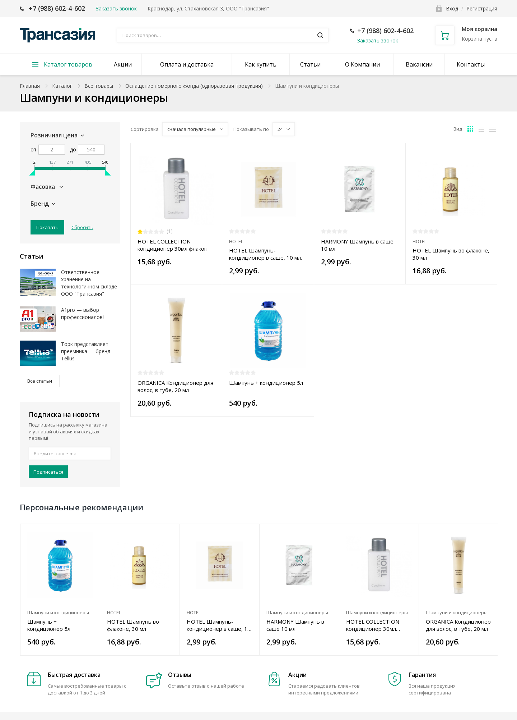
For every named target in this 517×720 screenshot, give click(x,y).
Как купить (260, 64)
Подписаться (48, 472)
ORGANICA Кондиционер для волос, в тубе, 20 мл (175, 386)
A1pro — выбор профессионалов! (82, 313)
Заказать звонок (377, 40)
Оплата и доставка (187, 64)
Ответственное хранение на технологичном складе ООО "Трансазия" (89, 283)
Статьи (310, 64)
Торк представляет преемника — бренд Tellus (85, 351)
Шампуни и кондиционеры (58, 612)
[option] (60, 590)
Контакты (471, 64)
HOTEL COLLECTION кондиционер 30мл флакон (173, 245)
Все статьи (39, 381)
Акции (123, 64)
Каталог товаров (68, 64)
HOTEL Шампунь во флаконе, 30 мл (451, 254)
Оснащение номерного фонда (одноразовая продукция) (194, 85)
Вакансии (419, 64)
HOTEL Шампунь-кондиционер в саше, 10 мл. (265, 254)
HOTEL (236, 241)
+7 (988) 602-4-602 (57, 8)
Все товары (98, 85)
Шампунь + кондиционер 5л (266, 382)
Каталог (62, 85)
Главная (30, 85)
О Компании (362, 64)
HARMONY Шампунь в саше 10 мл (357, 245)
